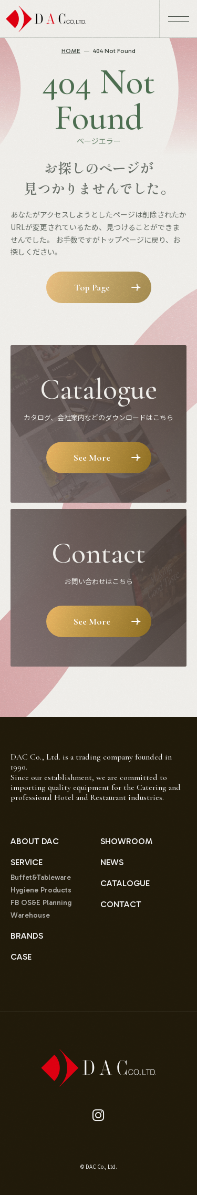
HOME (70, 51)
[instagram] (98, 1115)
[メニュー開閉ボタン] (178, 19)
